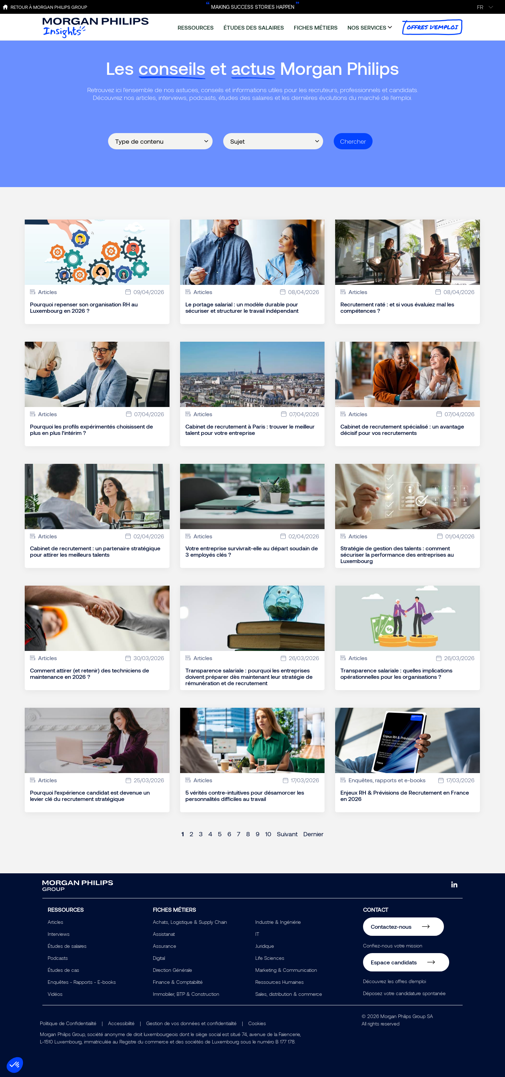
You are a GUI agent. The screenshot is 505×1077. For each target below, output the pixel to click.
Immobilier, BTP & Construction (186, 994)
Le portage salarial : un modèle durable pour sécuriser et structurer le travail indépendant (241, 307)
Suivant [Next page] (287, 834)
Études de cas (63, 970)
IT (257, 934)
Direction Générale (172, 970)
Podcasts (58, 958)
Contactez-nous (391, 926)
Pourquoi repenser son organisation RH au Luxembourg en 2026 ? (84, 307)
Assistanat (164, 934)
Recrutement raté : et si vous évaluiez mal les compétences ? (397, 307)
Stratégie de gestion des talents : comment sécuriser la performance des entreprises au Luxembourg (397, 554)
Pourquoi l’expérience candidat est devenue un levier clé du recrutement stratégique (90, 795)
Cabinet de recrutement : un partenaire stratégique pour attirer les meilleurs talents (95, 551)
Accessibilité (121, 1023)
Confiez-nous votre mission (392, 946)
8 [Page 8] (248, 834)
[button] (14, 1065)
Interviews (59, 934)
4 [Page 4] (210, 834)
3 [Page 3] (201, 834)
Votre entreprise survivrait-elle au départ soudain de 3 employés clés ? (251, 551)
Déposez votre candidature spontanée (404, 993)
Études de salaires (67, 946)
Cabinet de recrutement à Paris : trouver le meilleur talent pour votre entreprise (250, 429)
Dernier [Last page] (313, 834)
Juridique (264, 946)
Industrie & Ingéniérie (278, 922)
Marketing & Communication (286, 970)
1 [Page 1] (183, 834)
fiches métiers (316, 27)
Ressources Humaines (279, 982)
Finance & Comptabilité (178, 982)
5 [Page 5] (220, 834)
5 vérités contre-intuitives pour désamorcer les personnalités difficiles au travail (244, 795)
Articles (55, 922)
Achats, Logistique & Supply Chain (190, 922)
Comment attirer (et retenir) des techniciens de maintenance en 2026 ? (89, 673)
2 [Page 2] (191, 834)
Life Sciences (269, 958)
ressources (196, 27)
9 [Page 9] (258, 834)
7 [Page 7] (238, 834)
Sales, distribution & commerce (288, 994)
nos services (366, 27)
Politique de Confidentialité (68, 1023)
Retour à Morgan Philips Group (49, 7)
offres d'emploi (432, 27)
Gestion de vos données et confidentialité (191, 1023)
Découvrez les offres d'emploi (394, 981)
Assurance (164, 946)
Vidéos (55, 994)
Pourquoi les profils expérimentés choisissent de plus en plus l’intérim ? (91, 429)
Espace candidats (394, 962)
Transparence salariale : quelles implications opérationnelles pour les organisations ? (396, 673)
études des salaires (254, 27)
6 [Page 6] (229, 834)
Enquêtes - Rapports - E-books (82, 982)
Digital (159, 958)
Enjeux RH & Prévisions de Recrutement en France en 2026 (404, 795)
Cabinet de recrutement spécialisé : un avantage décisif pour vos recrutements (402, 429)
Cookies (257, 1023)
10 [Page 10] (268, 834)
